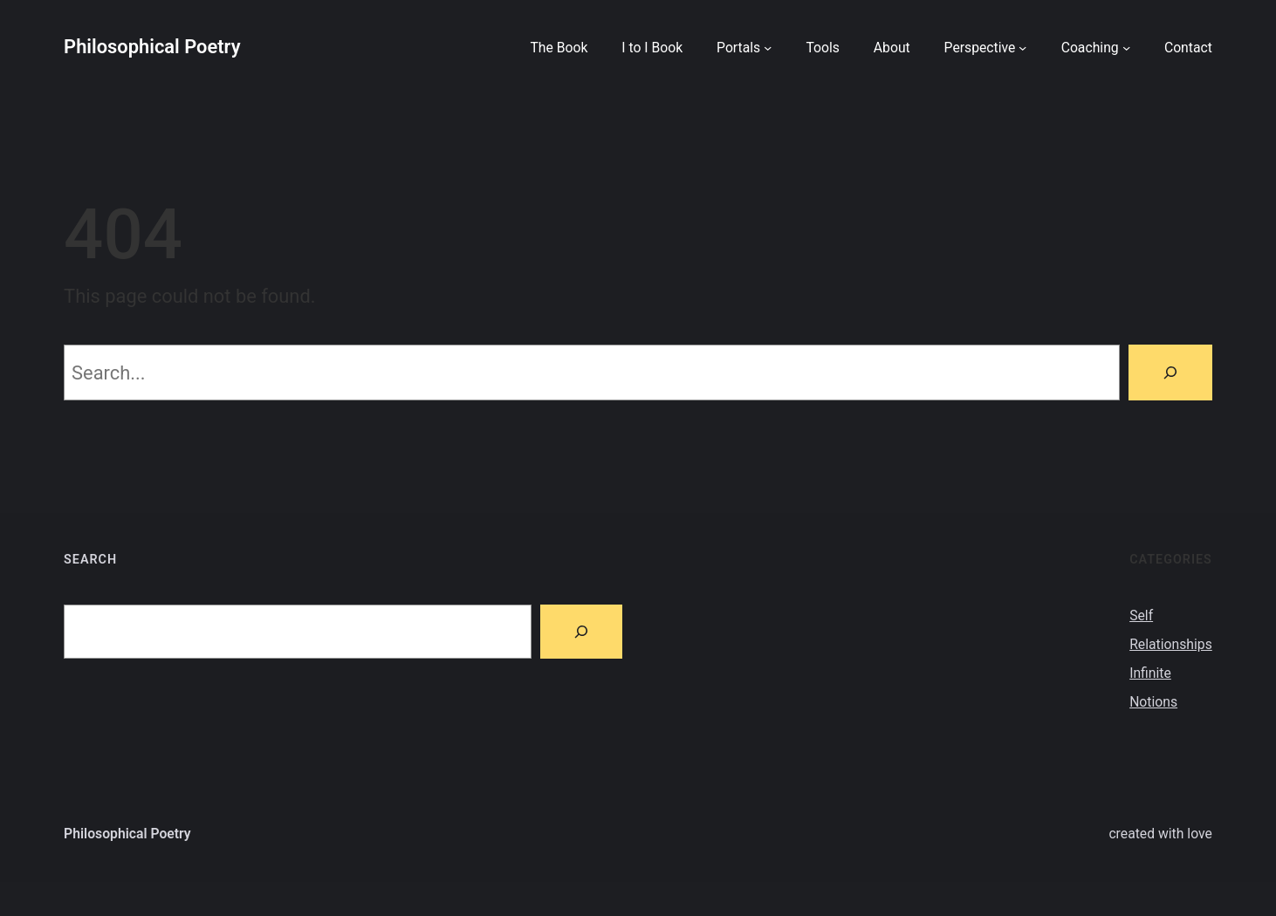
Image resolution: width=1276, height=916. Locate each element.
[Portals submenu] (768, 47)
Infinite (1150, 673)
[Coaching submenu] (1126, 47)
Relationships (1170, 644)
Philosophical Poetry (152, 47)
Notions (1153, 702)
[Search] (1170, 372)
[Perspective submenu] (1022, 47)
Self (1141, 615)
